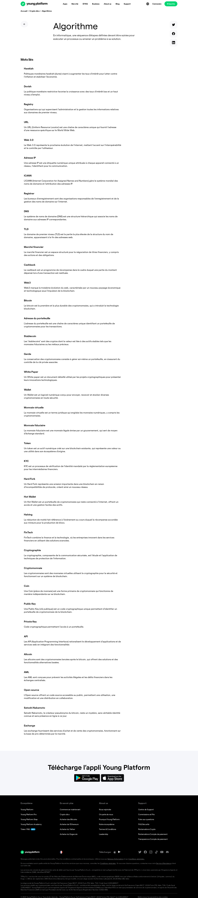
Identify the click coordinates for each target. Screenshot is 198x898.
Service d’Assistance (163, 857)
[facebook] (175, 29)
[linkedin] (175, 34)
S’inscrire (171, 4)
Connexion (156, 4)
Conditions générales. (136, 852)
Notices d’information (115, 852)
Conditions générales (108, 857)
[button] (156, 890)
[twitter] (175, 23)
